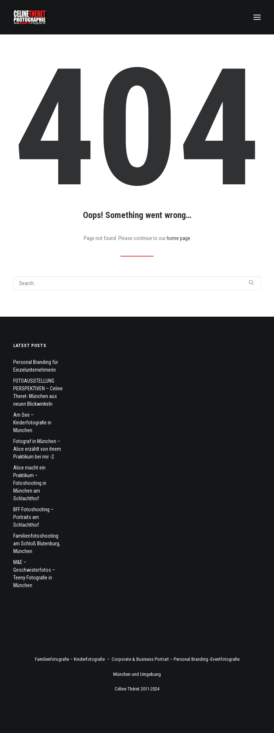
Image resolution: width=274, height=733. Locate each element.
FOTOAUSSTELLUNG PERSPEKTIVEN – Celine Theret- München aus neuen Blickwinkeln (38, 392)
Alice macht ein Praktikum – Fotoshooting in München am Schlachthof (29, 483)
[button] (257, 17)
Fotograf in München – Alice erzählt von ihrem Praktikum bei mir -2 (37, 449)
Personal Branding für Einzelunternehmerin (35, 366)
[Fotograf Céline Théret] (29, 17)
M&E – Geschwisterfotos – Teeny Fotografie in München (34, 573)
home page (178, 238)
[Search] (137, 283)
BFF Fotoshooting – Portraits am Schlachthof (33, 517)
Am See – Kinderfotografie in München (32, 422)
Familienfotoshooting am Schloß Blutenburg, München (36, 543)
